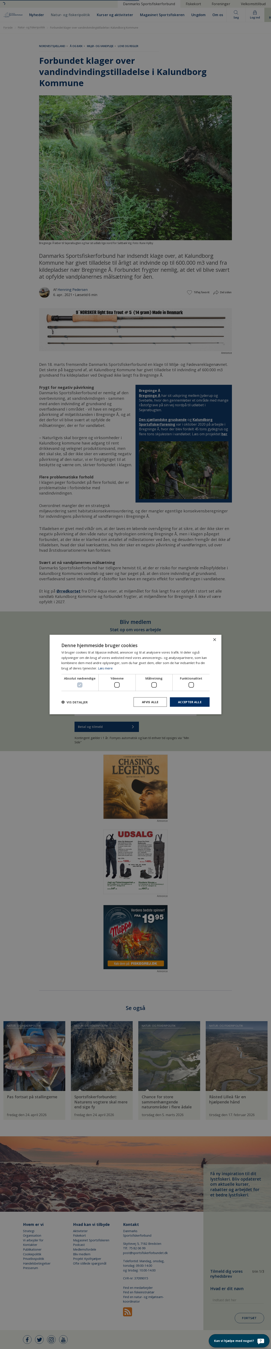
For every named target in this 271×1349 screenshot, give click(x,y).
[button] (74, 702)
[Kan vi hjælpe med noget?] (239, 1340)
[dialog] (135, 674)
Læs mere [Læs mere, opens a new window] (105, 668)
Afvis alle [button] (148, 702)
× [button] (214, 639)
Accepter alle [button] (189, 702)
